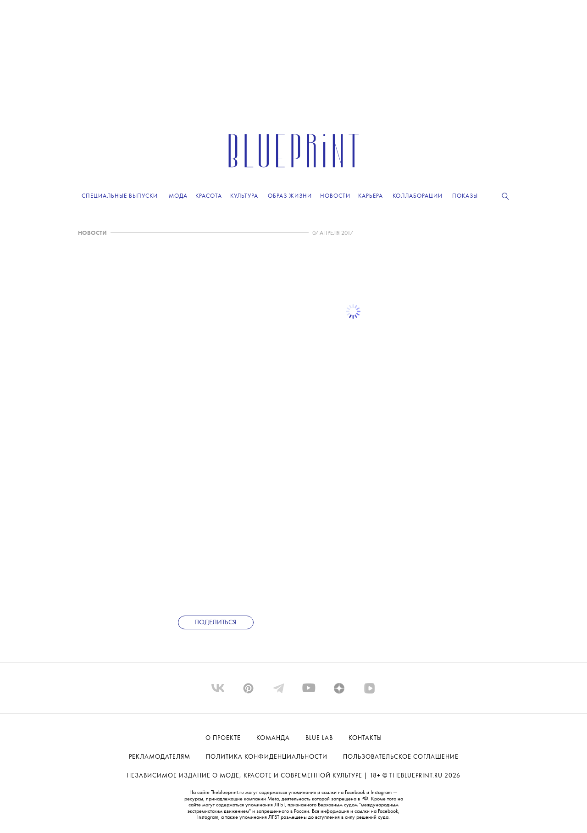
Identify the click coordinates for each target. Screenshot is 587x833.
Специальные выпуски (120, 196)
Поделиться (215, 622)
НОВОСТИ (92, 233)
